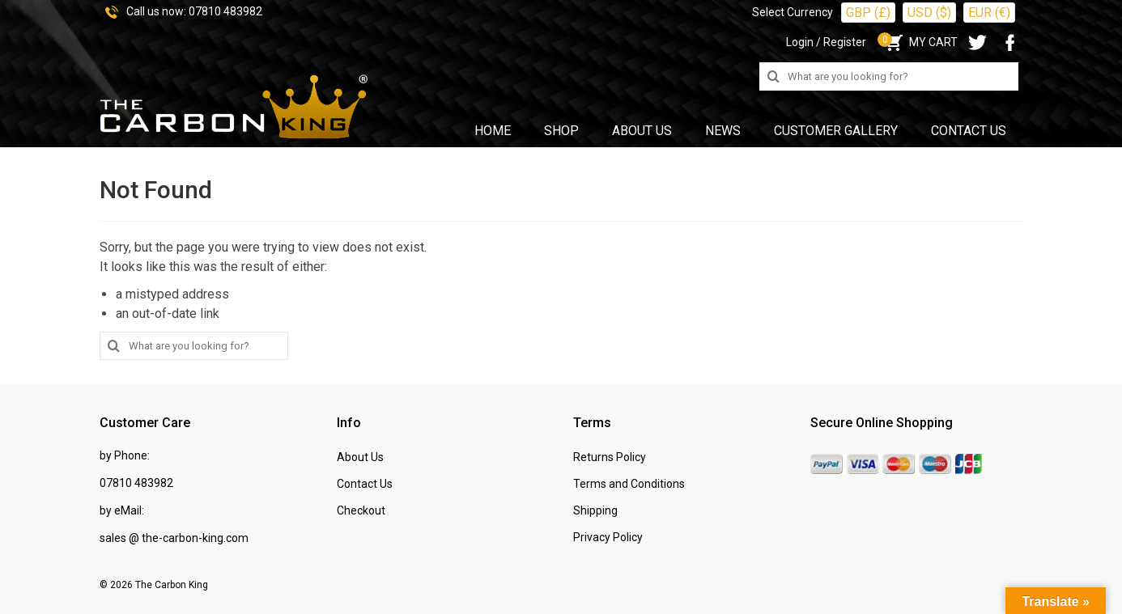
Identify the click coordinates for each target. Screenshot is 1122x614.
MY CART (920, 42)
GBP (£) (868, 12)
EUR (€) (989, 12)
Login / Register (826, 42)
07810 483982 (225, 11)
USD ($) (929, 12)
